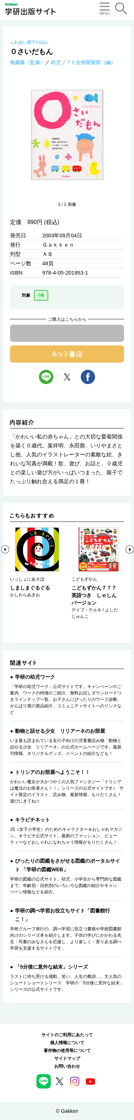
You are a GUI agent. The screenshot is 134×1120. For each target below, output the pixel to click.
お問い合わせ (67, 1066)
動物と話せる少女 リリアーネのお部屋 (60, 731)
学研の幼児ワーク (35, 677)
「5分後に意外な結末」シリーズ (51, 967)
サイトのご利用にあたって (67, 1034)
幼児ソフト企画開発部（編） (83, 62)
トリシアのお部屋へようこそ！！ (52, 772)
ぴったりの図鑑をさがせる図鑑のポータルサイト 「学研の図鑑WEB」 (67, 865)
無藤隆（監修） (27, 62)
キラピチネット (32, 820)
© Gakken (67, 1111)
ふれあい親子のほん (29, 42)
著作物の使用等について (67, 1050)
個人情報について (67, 1042)
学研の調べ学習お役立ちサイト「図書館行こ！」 (62, 915)
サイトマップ (67, 1058)
